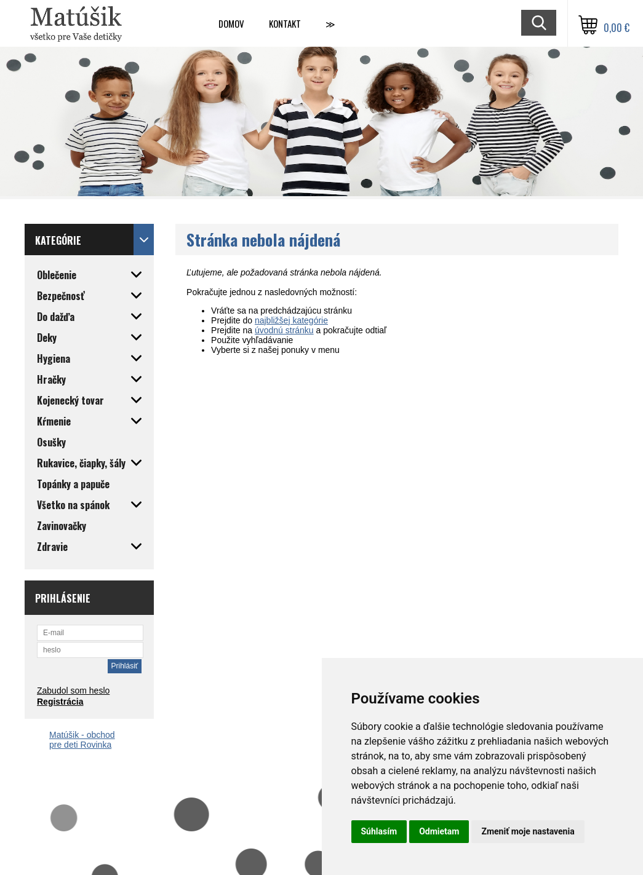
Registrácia (60, 702)
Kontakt (285, 23)
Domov (231, 23)
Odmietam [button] (439, 831)
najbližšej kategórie (291, 320)
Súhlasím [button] (379, 831)
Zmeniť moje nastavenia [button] (527, 831)
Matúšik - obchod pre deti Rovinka (82, 740)
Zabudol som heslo (73, 690)
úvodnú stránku (284, 330)
